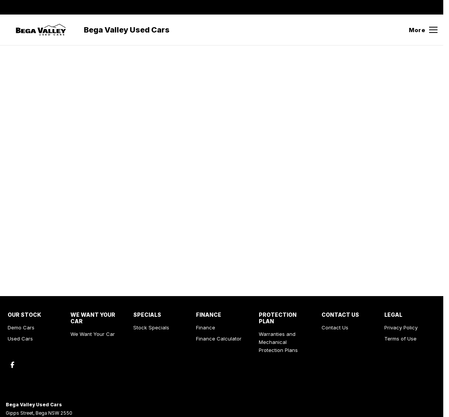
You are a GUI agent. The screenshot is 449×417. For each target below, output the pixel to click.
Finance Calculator (219, 339)
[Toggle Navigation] (423, 29)
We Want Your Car (92, 334)
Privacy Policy (401, 327)
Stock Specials (151, 327)
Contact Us (335, 327)
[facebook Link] (433, 7)
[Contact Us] (320, 7)
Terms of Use (400, 339)
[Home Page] (41, 29)
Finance (205, 327)
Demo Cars (21, 327)
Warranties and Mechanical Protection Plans (278, 342)
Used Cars (20, 339)
